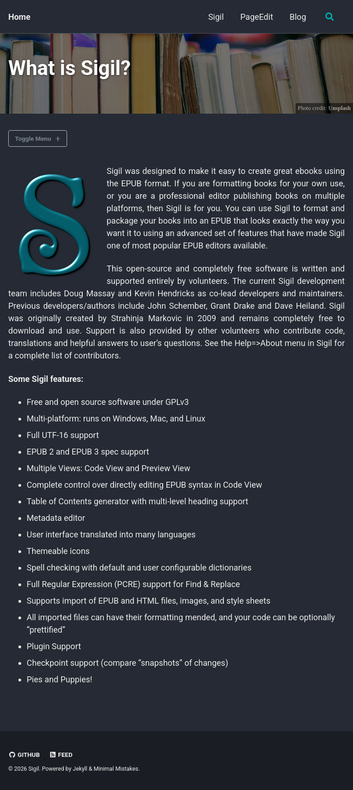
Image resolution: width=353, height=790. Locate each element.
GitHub (24, 754)
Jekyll (80, 769)
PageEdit (256, 17)
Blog (298, 17)
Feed (61, 754)
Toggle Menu (33, 138)
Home (19, 17)
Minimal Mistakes (116, 769)
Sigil (216, 17)
